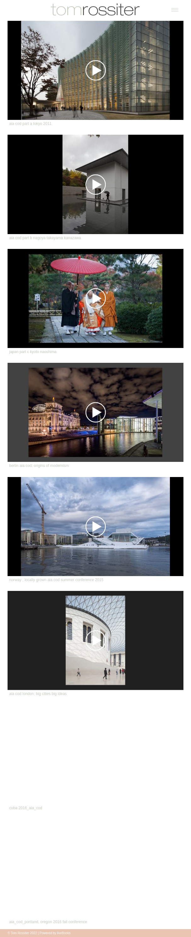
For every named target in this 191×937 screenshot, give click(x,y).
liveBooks (63, 933)
